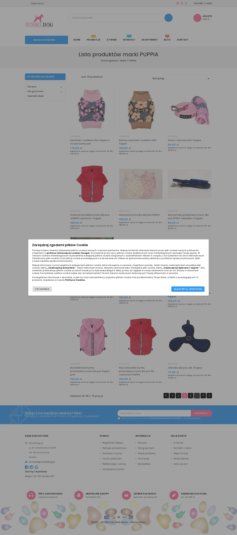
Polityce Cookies (112, 283)
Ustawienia (56, 291)
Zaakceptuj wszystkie (174, 291)
